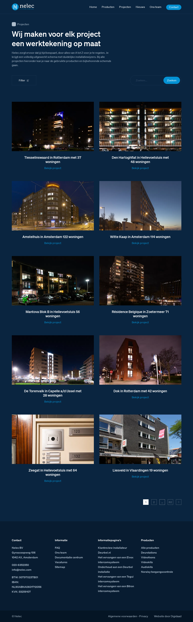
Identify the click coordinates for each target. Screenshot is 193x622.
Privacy (143, 616)
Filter (22, 80)
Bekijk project (52, 168)
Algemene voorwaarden (122, 616)
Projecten (23, 24)
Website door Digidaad (167, 616)
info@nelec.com (21, 569)
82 (170, 502)
